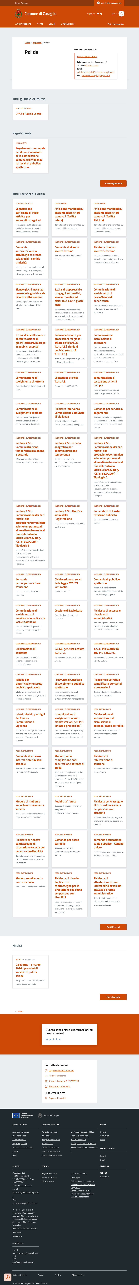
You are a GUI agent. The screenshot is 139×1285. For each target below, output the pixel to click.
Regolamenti (21, 143)
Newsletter (104, 1176)
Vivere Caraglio (67, 23)
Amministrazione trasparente (83, 1184)
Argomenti (37, 42)
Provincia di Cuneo (49, 1177)
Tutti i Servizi (113, 927)
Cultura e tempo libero (51, 1151)
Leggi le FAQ (76, 1187)
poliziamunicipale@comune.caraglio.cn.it (95, 72)
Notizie (18, 959)
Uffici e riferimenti (23, 108)
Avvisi (102, 1139)
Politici (15, 1151)
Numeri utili (17, 1236)
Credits (58, 1275)
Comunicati (104, 1135)
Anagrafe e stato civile (51, 1139)
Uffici (14, 1155)
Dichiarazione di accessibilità (82, 1181)
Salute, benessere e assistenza (83, 1143)
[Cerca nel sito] (120, 13)
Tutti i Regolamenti (113, 183)
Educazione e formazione (52, 1155)
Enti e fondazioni (19, 1139)
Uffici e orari (17, 1232)
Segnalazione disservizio (80, 1190)
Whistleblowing (48, 1181)
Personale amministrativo (22, 1147)
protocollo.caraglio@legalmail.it (95, 75)
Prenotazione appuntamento (82, 1193)
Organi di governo (19, 1143)
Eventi (102, 1159)
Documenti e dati (19, 1135)
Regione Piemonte (21, 3)
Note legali (75, 1177)
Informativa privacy (79, 1173)
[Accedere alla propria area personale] (109, 3)
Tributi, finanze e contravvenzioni (84, 1149)
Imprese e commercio (79, 1135)
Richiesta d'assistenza (80, 1196)
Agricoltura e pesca (24, 203)
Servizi (52, 23)
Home (27, 42)
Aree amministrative (20, 1131)
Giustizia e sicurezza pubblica (28, 242)
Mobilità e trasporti (102, 709)
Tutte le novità (113, 997)
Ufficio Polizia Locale (87, 56)
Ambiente (46, 1135)
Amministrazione (23, 23)
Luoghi (103, 1156)
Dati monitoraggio (19, 1275)
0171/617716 (91, 65)
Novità (40, 23)
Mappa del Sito (78, 1275)
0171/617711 (26, 1185)
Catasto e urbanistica (50, 1147)
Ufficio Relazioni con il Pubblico (24, 1228)
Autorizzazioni (61, 203)
